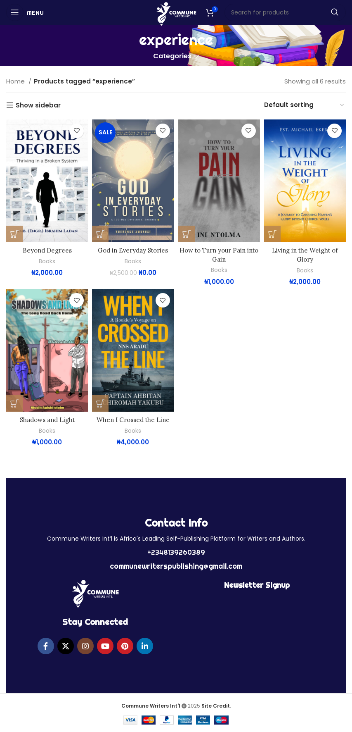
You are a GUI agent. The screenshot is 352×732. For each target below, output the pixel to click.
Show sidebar (38, 105)
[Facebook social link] (46, 645)
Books (47, 261)
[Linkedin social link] (145, 645)
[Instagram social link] (85, 645)
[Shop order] (304, 105)
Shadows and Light (47, 419)
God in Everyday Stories (133, 250)
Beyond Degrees (47, 250)
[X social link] (65, 645)
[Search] (285, 12)
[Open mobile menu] (25, 12)
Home (16, 81)
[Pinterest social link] (125, 645)
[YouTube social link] (105, 645)
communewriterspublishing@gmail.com (176, 565)
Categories (172, 56)
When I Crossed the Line (133, 419)
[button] (14, 234)
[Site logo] (176, 13)
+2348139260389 (176, 551)
